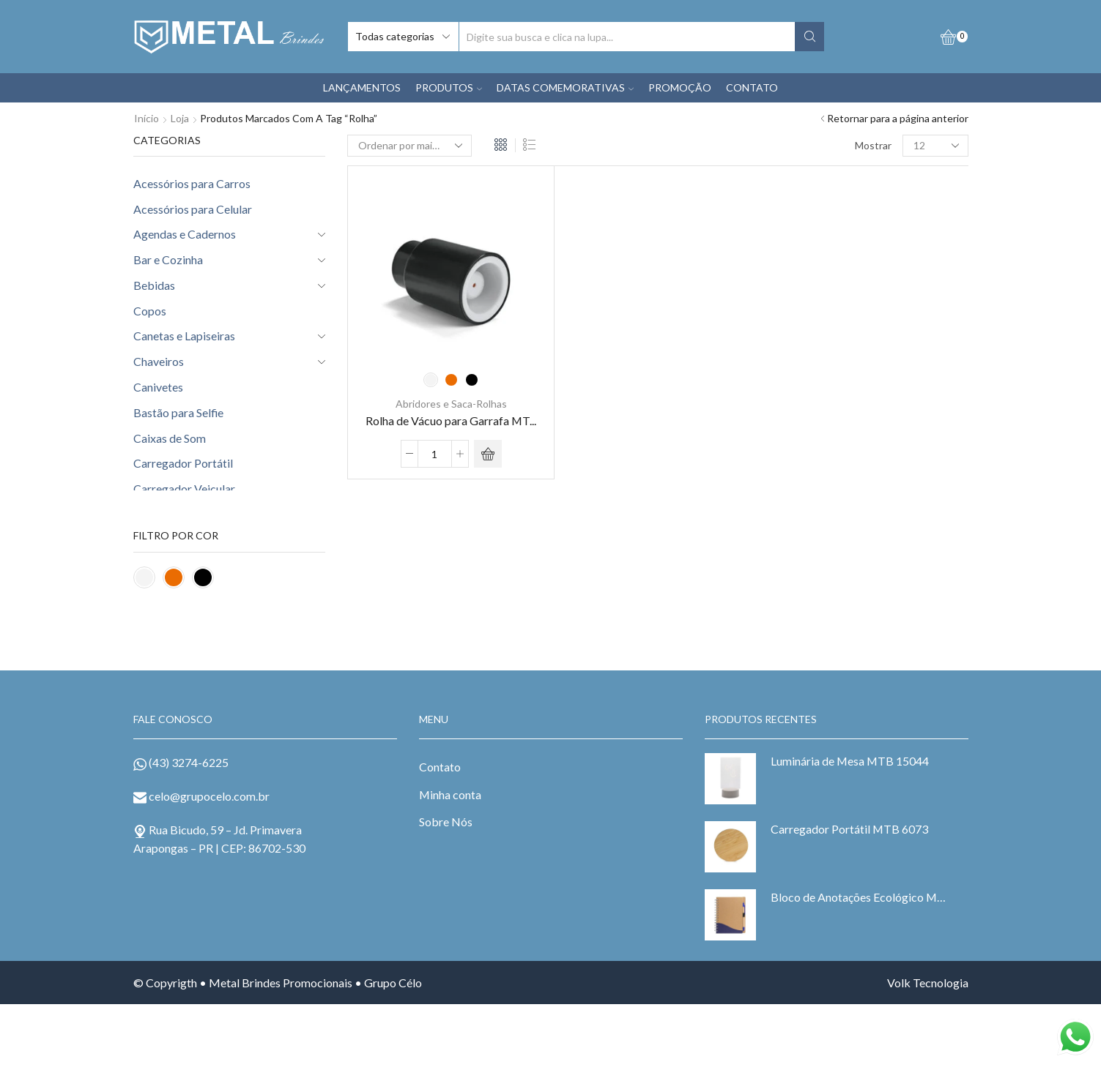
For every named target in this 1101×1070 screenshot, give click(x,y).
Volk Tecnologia (927, 982)
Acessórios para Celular (192, 209)
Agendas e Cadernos (184, 234)
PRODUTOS (448, 87)
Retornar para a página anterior (897, 118)
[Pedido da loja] (409, 146)
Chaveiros (158, 361)
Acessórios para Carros (192, 183)
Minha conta (450, 794)
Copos (149, 311)
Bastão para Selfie (178, 412)
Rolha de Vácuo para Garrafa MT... (451, 420)
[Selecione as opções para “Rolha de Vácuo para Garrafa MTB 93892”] (488, 454)
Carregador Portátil (183, 463)
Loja (180, 118)
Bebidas (154, 285)
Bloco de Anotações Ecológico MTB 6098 (860, 897)
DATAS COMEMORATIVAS (565, 87)
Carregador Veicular (184, 488)
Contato (440, 767)
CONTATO (752, 87)
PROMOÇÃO (679, 87)
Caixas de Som (169, 438)
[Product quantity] (434, 454)
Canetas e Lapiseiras (184, 336)
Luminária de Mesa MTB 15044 (850, 761)
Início (146, 118)
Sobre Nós (445, 821)
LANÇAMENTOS (362, 87)
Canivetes (158, 387)
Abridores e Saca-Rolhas (451, 403)
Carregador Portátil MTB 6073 (849, 829)
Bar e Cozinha (168, 259)
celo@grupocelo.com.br (209, 796)
